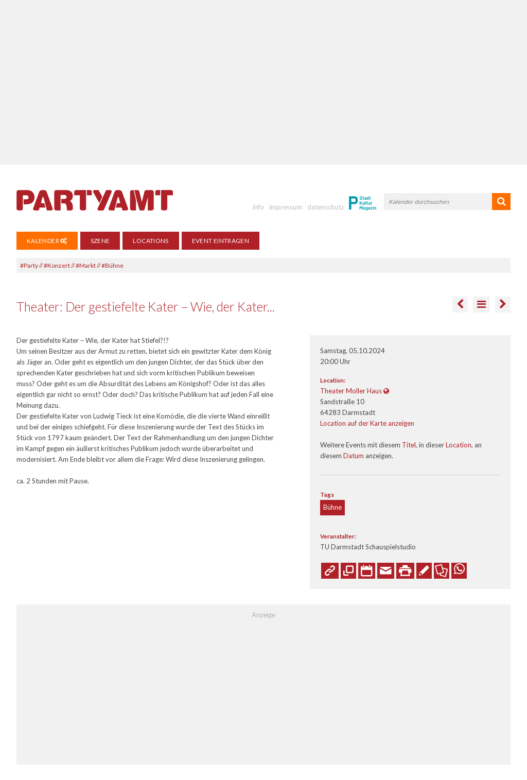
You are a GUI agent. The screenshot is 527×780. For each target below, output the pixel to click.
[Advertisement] (263, 82)
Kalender (47, 241)
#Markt (86, 265)
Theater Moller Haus (351, 391)
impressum (285, 207)
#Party (29, 265)
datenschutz (325, 207)
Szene (100, 241)
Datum (353, 456)
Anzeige (263, 615)
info (258, 207)
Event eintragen (220, 241)
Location (458, 445)
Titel (409, 445)
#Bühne (112, 265)
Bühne (332, 507)
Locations (150, 241)
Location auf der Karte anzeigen (367, 423)
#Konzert (57, 265)
